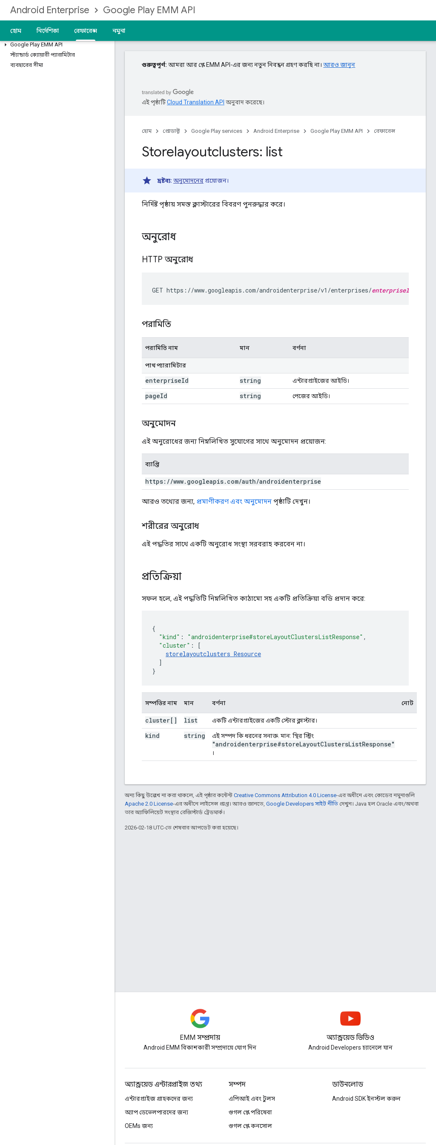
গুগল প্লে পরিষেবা (250, 1112)
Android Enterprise (49, 10)
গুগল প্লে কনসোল (250, 1125)
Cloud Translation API (195, 102)
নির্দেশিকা (48, 30)
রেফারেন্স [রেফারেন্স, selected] (85, 30)
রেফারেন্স (384, 131)
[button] (55, 45)
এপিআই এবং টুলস (252, 1098)
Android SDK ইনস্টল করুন (366, 1098)
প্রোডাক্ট (171, 131)
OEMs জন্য (139, 1125)
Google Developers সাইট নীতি (302, 804)
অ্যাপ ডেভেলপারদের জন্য (156, 1112)
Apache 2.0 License (149, 804)
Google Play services (216, 131)
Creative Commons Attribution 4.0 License (285, 795)
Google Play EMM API (149, 10)
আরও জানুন (339, 64)
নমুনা (118, 30)
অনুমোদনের (188, 180)
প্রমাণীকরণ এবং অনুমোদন (234, 501)
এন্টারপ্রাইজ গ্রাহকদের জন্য (159, 1098)
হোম (15, 30)
